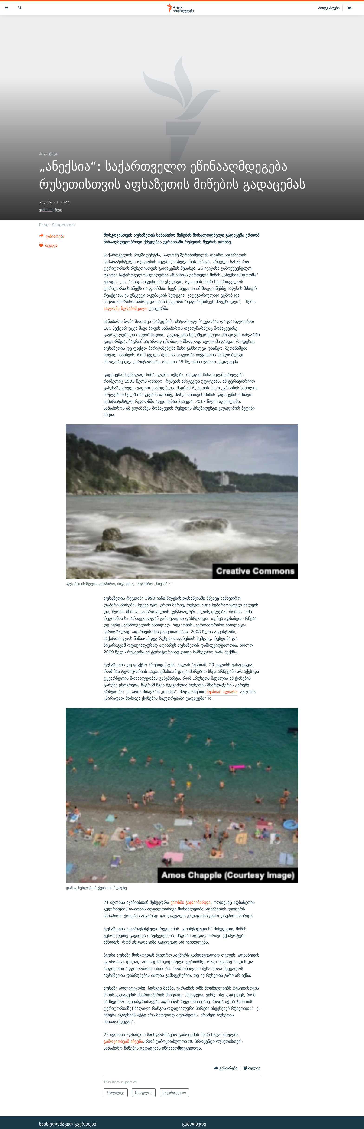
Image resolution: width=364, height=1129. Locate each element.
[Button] (51, 237)
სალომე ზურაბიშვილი (125, 308)
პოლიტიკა (48, 153)
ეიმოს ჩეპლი (50, 210)
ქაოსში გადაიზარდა (190, 902)
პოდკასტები (329, 8)
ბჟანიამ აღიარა (222, 691)
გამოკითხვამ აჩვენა (123, 1041)
